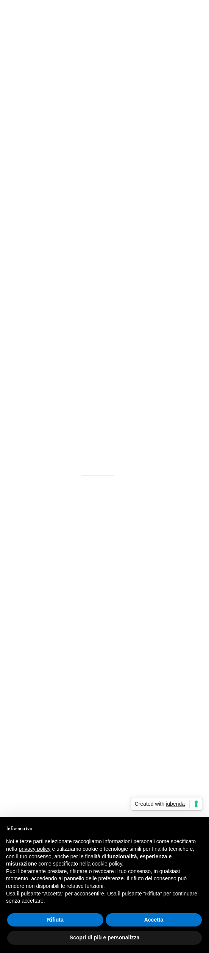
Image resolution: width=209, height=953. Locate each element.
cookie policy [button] (107, 864)
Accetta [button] (154, 920)
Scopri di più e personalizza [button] (104, 937)
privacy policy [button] (34, 849)
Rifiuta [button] (55, 920)
